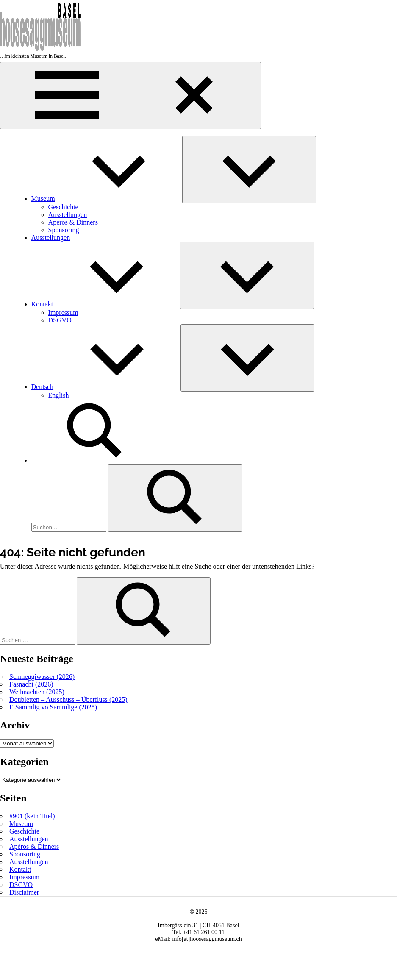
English (58, 395)
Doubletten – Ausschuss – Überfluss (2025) (68, 699)
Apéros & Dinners (73, 222)
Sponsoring (63, 230)
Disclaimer (24, 892)
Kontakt (105, 304)
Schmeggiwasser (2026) (42, 676)
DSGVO (60, 320)
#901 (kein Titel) (32, 816)
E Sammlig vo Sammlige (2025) (53, 707)
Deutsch (105, 386)
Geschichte (63, 207)
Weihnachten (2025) (36, 691)
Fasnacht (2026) (31, 684)
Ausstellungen (67, 214)
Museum (106, 198)
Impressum (63, 312)
